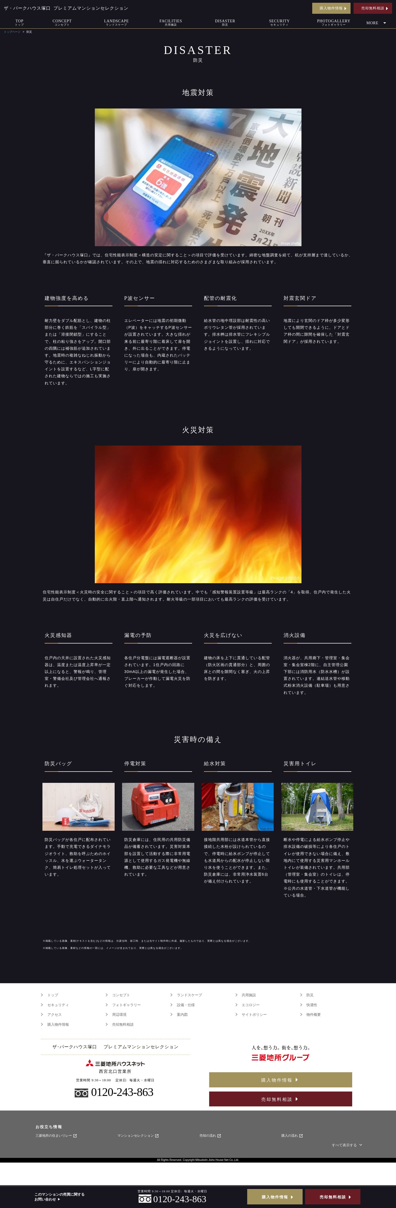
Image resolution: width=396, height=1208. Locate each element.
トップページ (12, 31)
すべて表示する (347, 1145)
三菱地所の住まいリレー (56, 1136)
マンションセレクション (138, 1136)
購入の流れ (292, 1136)
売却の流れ (210, 1136)
